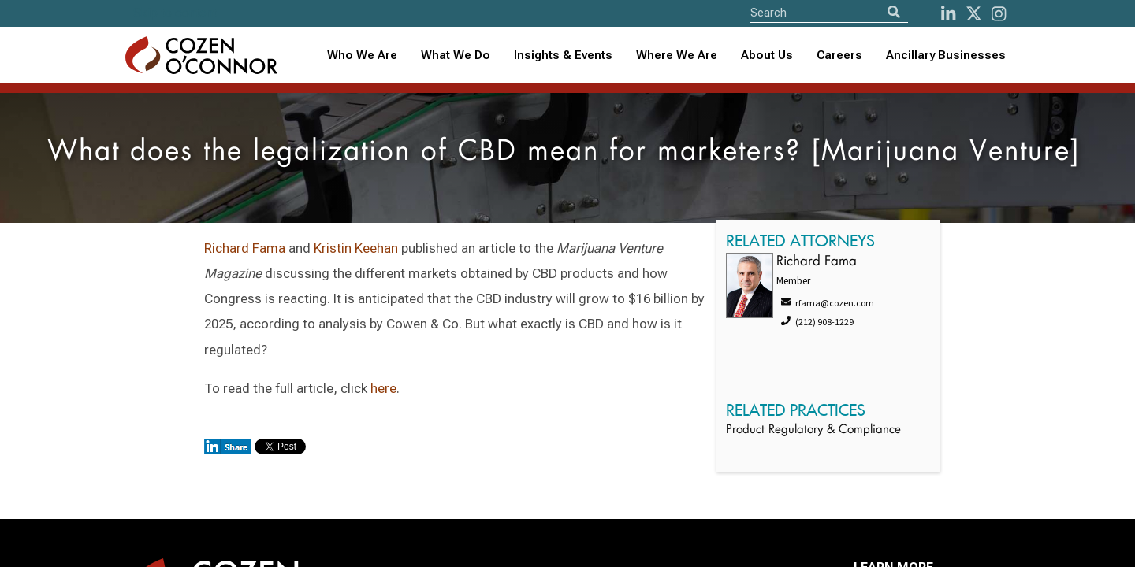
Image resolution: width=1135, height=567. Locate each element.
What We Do (455, 55)
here (383, 388)
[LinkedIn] (948, 14)
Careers (839, 55)
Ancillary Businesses (946, 55)
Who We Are (362, 55)
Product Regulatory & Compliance (813, 430)
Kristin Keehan (356, 248)
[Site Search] (829, 12)
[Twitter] (974, 14)
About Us (767, 55)
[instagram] (999, 14)
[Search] (894, 12)
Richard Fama (244, 248)
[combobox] (563, 55)
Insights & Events (563, 55)
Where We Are (676, 55)
